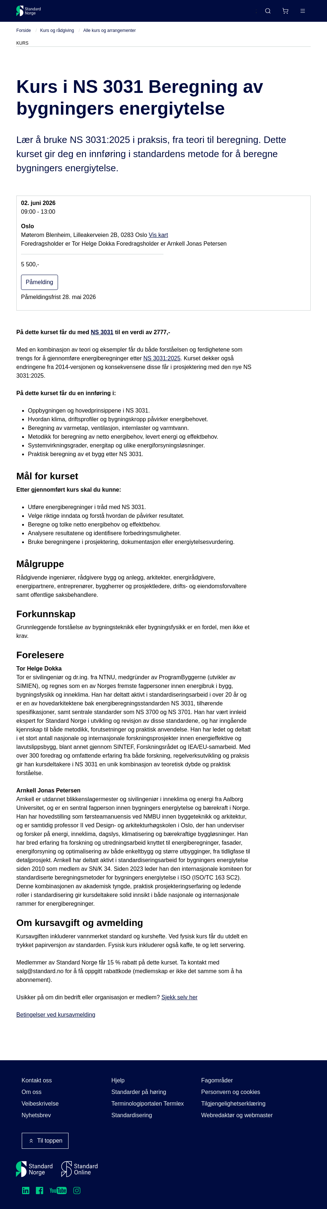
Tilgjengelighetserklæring (233, 1104)
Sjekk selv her (179, 1003)
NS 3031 (102, 339)
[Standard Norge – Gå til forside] (33, 14)
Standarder (77, 14)
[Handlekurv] (263, 14)
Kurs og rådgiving (57, 36)
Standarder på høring (138, 1092)
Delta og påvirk (123, 14)
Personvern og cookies (230, 1092)
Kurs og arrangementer (184, 14)
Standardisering (131, 1115)
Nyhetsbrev (36, 1115)
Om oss (32, 1092)
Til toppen (45, 1141)
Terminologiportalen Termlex (147, 1104)
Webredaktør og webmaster (237, 1115)
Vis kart (158, 241)
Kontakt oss (37, 1080)
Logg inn (293, 14)
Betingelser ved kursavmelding (55, 1021)
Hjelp (117, 1080)
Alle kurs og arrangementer (109, 36)
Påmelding (39, 289)
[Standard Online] (79, 1169)
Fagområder (217, 1080)
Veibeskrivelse (40, 1104)
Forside (23, 36)
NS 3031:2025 (162, 365)
